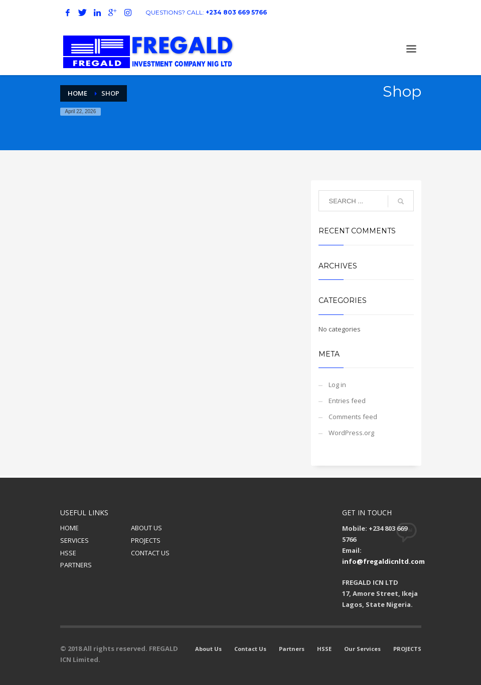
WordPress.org (351, 432)
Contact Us (250, 648)
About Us (208, 648)
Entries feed (347, 400)
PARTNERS (76, 564)
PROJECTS (146, 540)
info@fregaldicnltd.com (383, 561)
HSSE (68, 552)
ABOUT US (146, 527)
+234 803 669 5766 (236, 12)
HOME (69, 527)
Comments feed (353, 416)
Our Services (362, 648)
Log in (337, 384)
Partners (291, 648)
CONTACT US (150, 552)
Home (77, 93)
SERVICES (74, 540)
